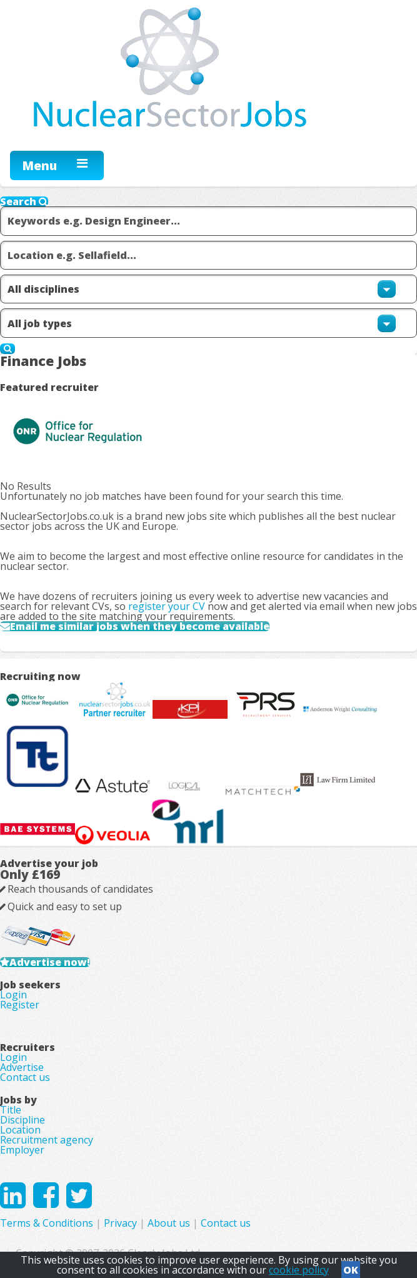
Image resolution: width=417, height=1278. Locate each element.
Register (19, 1005)
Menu (40, 165)
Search (24, 201)
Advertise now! (49, 962)
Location (20, 1130)
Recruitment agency (46, 1140)
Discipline (22, 1120)
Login (13, 995)
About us (169, 1223)
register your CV (166, 606)
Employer (22, 1150)
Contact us (25, 1077)
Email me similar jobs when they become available (139, 626)
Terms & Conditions (46, 1223)
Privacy (120, 1223)
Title (10, 1110)
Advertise (22, 1067)
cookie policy (299, 1270)
